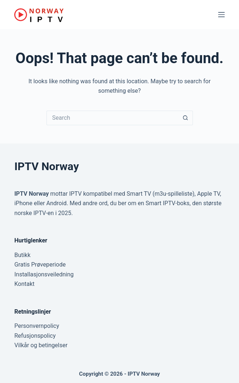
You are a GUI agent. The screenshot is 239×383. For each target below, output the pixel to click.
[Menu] (221, 14)
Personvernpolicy (36, 325)
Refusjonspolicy (35, 335)
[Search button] (185, 118)
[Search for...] (112, 118)
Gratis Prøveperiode (40, 264)
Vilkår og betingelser (40, 345)
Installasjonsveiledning (44, 274)
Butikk (22, 255)
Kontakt (24, 283)
